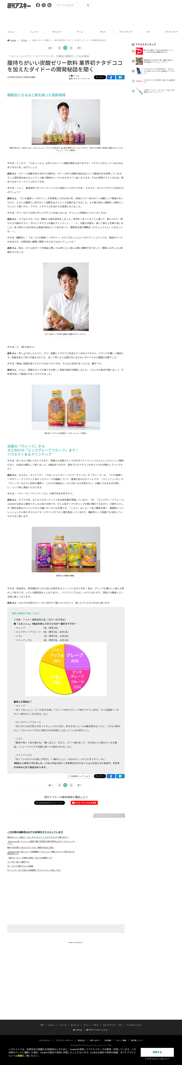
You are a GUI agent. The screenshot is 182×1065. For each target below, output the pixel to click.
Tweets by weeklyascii (75, 942)
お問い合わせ (94, 1037)
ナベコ (76, 75)
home (11, 40)
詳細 (19, 1055)
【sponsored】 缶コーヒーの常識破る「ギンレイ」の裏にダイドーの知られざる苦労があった (41, 853)
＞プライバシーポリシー (157, 1059)
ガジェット (80, 31)
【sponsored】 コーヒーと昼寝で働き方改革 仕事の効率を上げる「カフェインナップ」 (41, 842)
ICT (120, 1022)
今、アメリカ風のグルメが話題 (20, 866)
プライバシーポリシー (64, 1037)
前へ (51, 48)
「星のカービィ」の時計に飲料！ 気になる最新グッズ (29, 858)
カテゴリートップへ (108, 815)
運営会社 (81, 1037)
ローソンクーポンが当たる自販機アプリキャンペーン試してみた (34, 870)
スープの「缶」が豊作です (18, 862)
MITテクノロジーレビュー (97, 1027)
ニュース (57, 31)
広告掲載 (107, 1037)
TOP (11, 31)
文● (71, 75)
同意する (157, 1052)
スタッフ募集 (121, 1037)
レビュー (34, 31)
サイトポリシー (45, 1037)
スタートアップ (148, 31)
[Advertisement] (91, 17)
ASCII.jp (77, 1027)
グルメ (125, 31)
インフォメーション (134, 1022)
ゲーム (102, 31)
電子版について (137, 1037)
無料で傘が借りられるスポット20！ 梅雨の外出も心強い (30, 848)
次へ (79, 48)
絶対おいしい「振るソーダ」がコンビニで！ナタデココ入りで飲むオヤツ (38, 837)
